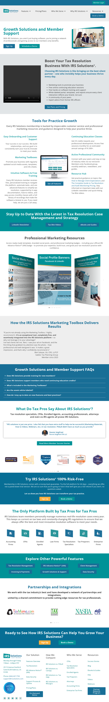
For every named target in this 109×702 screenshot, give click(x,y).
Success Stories (93, 661)
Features (26, 11)
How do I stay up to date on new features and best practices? (34, 395)
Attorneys (70, 681)
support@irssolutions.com (13, 679)
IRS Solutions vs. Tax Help (53, 676)
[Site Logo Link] (11, 11)
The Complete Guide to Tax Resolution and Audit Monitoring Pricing (87, 184)
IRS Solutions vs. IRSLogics (52, 683)
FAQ (89, 675)
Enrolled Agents (72, 672)
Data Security (31, 677)
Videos (90, 679)
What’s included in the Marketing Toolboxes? (27, 385)
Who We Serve (58, 11)
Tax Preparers (84, 541)
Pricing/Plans (40, 11)
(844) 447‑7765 (14, 676)
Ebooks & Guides (94, 670)
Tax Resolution (31, 666)
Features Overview (33, 661)
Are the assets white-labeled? (20, 390)
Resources (97, 11)
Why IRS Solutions (78, 11)
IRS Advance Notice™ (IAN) (34, 671)
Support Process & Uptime (33, 682)
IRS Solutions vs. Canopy (52, 670)
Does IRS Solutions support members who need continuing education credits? (41, 380)
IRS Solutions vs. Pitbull (54, 664)
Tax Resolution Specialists (72, 667)
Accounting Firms (73, 686)
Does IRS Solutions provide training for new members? (31, 376)
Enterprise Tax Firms (74, 690)
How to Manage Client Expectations (86, 180)
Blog (89, 666)
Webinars (91, 684)
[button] (5, 280)
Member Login (98, 3)
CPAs (25, 541)
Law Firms (54, 541)
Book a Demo (98, 15)
